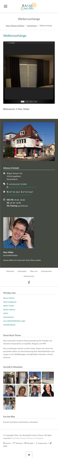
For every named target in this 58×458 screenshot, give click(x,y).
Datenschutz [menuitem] (29, 276)
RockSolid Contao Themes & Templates (27, 438)
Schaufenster (32, 26)
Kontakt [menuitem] (30, 443)
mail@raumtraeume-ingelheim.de (22, 187)
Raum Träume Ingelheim (15, 26)
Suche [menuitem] (8, 443)
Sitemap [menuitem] (18, 443)
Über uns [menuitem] (34, 271)
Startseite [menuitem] (10, 271)
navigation (5, 6)
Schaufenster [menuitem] (46, 271)
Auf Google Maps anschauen (19, 195)
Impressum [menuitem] (42, 443)
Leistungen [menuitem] (21, 271)
